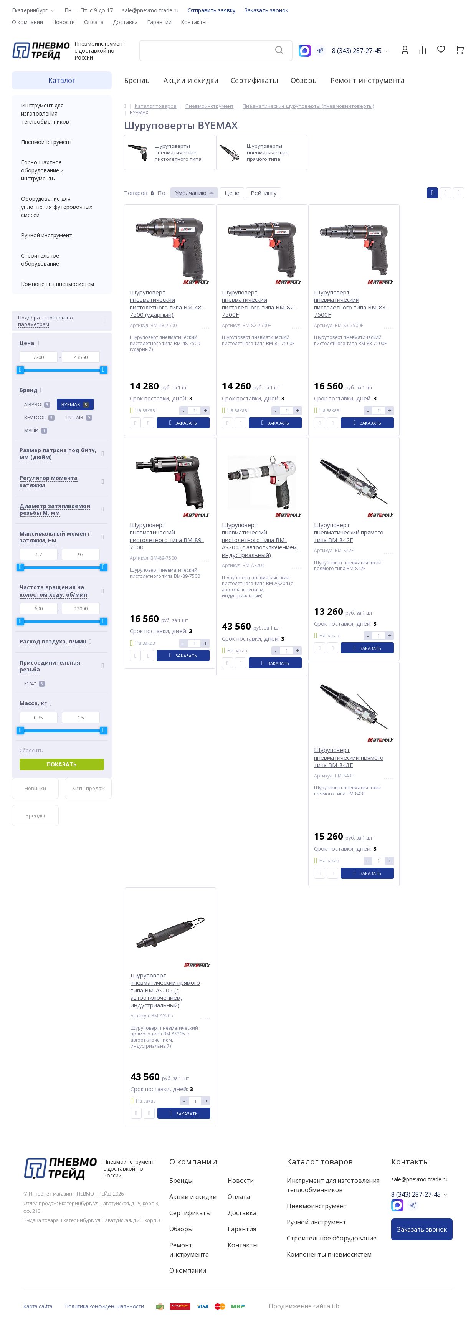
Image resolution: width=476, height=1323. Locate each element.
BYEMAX (75, 404)
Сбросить (31, 750)
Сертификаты (254, 80)
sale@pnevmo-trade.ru (150, 10)
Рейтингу (264, 193)
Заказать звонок (266, 10)
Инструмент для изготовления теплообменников (61, 113)
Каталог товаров (320, 1161)
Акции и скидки (191, 80)
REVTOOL (39, 417)
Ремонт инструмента (368, 80)
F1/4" (34, 683)
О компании (193, 1161)
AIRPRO (37, 404)
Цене (232, 193)
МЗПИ (35, 430)
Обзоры (304, 80)
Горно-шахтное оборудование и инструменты (61, 170)
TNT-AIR (79, 417)
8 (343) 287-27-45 (357, 50)
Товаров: (136, 193)
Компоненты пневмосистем (61, 284)
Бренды (137, 80)
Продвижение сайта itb (304, 1306)
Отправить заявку (211, 10)
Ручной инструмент (61, 235)
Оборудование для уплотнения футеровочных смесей (61, 206)
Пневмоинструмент (61, 142)
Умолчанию (191, 193)
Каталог (61, 80)
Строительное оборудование (61, 259)
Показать (62, 764)
